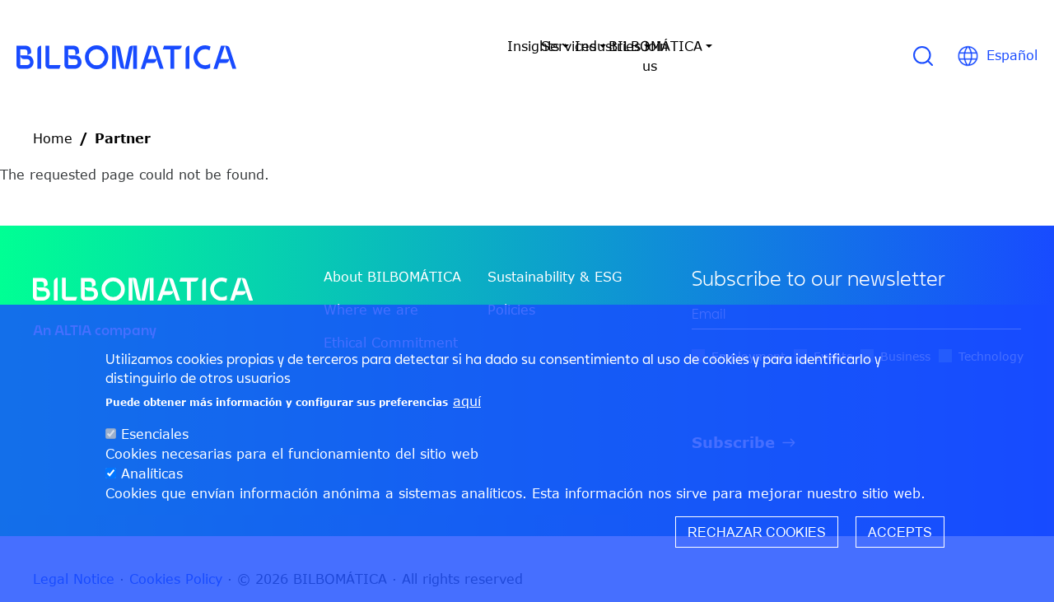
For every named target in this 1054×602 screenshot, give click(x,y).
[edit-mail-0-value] (856, 294)
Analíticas (152, 473)
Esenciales (155, 434)
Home (52, 118)
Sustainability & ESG (554, 257)
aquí (467, 401)
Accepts (900, 532)
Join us (795, 46)
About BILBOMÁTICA (392, 257)
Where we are (371, 289)
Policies (511, 289)
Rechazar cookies (757, 532)
